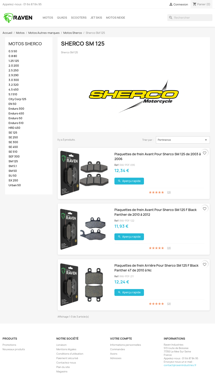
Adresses (115, 358)
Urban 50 (15, 185)
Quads (62, 17)
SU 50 (13, 175)
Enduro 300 (16, 109)
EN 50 (12, 104)
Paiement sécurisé (67, 358)
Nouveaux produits (14, 349)
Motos (48, 17)
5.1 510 (13, 94)
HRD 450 (14, 128)
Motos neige (115, 17)
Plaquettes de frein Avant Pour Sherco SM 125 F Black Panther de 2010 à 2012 (155, 212)
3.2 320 (14, 85)
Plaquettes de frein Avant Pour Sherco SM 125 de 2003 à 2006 (157, 156)
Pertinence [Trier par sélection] (183, 140)
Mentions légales (66, 349)
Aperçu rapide (129, 181)
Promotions (9, 344)
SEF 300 (14, 156)
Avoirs (113, 353)
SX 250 (13, 180)
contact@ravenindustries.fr (180, 365)
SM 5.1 (13, 166)
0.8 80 (13, 56)
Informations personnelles (125, 344)
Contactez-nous (66, 362)
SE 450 (13, 147)
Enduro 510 (16, 123)
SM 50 (13, 171)
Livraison (61, 344)
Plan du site (63, 367)
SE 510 (13, 152)
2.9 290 (14, 75)
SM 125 (13, 161)
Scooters (79, 17)
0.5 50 (13, 51)
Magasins (61, 371)
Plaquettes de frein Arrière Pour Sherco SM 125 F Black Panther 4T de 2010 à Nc (156, 267)
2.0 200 (14, 65)
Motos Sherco (25, 44)
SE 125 (13, 132)
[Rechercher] (189, 17)
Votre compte (121, 338)
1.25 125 (14, 61)
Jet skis (96, 17)
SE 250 (13, 137)
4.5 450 (14, 89)
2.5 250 (14, 70)
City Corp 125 (17, 99)
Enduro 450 (16, 113)
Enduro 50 (15, 118)
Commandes (117, 349)
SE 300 (13, 142)
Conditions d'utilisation (69, 353)
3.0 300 (14, 80)
